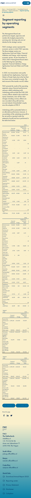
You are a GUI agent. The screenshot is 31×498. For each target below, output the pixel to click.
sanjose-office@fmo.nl (10, 467)
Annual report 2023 (11, 9)
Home (3, 9)
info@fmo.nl (7, 438)
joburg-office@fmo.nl (10, 454)
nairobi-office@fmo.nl (10, 460)
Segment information (13, 10)
